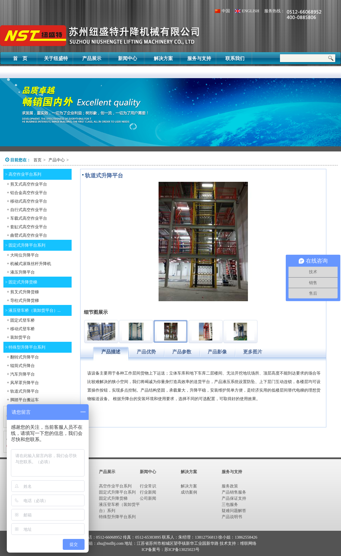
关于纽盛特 (56, 58)
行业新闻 (148, 492)
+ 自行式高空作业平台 (27, 209)
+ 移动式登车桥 (21, 328)
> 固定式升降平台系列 (25, 245)
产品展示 (91, 58)
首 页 (20, 58)
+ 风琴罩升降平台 (23, 382)
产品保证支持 (234, 498)
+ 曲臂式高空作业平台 (27, 235)
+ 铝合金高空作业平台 (27, 192)
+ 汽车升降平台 (21, 374)
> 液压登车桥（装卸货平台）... (33, 310)
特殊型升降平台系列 (117, 516)
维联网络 (248, 543)
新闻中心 (127, 58)
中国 (226, 11)
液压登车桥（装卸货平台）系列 (119, 507)
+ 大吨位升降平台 (23, 255)
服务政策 (230, 486)
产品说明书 (232, 516)
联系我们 (234, 58)
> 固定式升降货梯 (21, 282)
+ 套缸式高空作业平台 (27, 226)
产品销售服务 (234, 492)
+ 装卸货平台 (19, 337)
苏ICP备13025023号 (181, 549)
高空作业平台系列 (115, 486)
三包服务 (230, 504)
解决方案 (163, 58)
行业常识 (148, 486)
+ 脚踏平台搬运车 (23, 399)
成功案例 (189, 492)
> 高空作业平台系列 (23, 174)
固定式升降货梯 (113, 498)
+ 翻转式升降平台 (23, 357)
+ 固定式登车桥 (21, 320)
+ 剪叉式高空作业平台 (27, 184)
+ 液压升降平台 (21, 272)
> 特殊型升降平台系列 (25, 347)
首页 (37, 160)
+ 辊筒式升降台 (21, 365)
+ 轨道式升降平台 (23, 391)
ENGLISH (250, 11)
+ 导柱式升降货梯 (23, 300)
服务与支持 (199, 58)
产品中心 (56, 160)
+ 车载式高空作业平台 (27, 218)
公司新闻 (148, 498)
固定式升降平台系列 (117, 492)
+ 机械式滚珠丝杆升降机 (29, 263)
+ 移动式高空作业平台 (27, 201)
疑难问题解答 (234, 510)
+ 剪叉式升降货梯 (23, 292)
